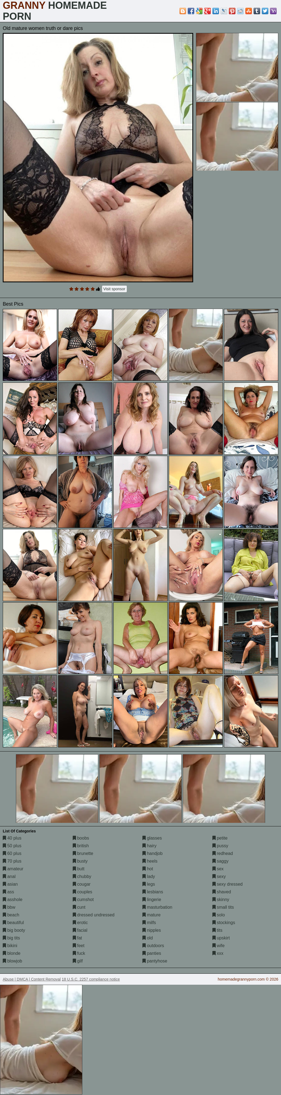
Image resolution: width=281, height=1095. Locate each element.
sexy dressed (227, 884)
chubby (82, 876)
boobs (81, 838)
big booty (14, 930)
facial (80, 930)
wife (218, 945)
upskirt (221, 938)
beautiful (13, 922)
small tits (223, 907)
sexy (219, 876)
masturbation (157, 907)
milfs (149, 922)
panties (151, 953)
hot (147, 868)
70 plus (12, 861)
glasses (152, 838)
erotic (80, 922)
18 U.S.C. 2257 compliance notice (91, 979)
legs (148, 884)
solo (218, 915)
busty (80, 861)
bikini (10, 945)
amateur (13, 868)
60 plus (12, 853)
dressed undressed (94, 915)
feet (79, 945)
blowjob (12, 961)
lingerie (151, 899)
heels (150, 861)
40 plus (12, 838)
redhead (222, 853)
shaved (221, 891)
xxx (217, 953)
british (81, 845)
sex (218, 868)
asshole (13, 899)
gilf (78, 961)
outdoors (153, 945)
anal (9, 876)
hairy (149, 845)
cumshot (83, 899)
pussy (220, 845)
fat (77, 938)
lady (148, 876)
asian (10, 884)
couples (82, 891)
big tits (11, 938)
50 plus (12, 845)
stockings (223, 922)
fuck (79, 953)
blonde (12, 953)
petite (220, 838)
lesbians (152, 891)
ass (8, 891)
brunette (83, 853)
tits (217, 930)
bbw (9, 907)
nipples (151, 930)
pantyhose (154, 961)
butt (79, 868)
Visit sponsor (114, 289)
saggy (220, 861)
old (147, 938)
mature (151, 915)
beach (11, 915)
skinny (220, 899)
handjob (152, 853)
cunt (79, 907)
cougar (82, 884)
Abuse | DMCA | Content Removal (32, 979)
